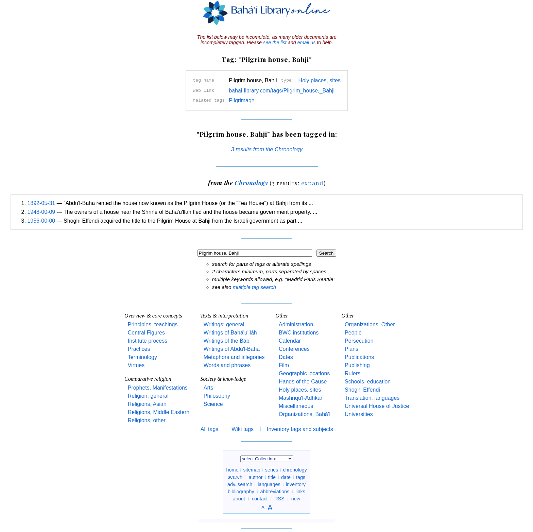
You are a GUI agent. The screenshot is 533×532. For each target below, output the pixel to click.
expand (312, 183)
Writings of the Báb (227, 341)
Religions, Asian (147, 404)
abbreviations (275, 491)
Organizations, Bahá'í (304, 414)
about (239, 498)
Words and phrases (227, 365)
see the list (275, 42)
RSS (279, 498)
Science (213, 404)
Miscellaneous (296, 406)
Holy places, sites (319, 80)
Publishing (357, 365)
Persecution (359, 341)
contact (260, 498)
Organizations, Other (370, 324)
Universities (359, 414)
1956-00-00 (41, 221)
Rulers (352, 373)
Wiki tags (242, 429)
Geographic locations (304, 373)
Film (284, 365)
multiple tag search (254, 287)
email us (306, 42)
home (232, 470)
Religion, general (148, 396)
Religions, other (147, 420)
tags (300, 477)
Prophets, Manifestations (158, 388)
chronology (295, 470)
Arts (208, 388)
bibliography (241, 491)
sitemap (251, 470)
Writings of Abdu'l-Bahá (232, 349)
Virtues (136, 365)
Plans (351, 349)
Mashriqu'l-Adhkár (300, 398)
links (300, 491)
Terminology (142, 357)
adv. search (239, 484)
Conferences (294, 349)
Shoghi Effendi (362, 390)
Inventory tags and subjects (300, 429)
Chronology (251, 183)
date (286, 477)
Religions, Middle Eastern (158, 412)
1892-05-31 (41, 203)
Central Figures (146, 333)
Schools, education (368, 381)
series (271, 470)
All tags (209, 429)
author (256, 477)
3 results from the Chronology (267, 149)
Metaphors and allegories (234, 357)
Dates (286, 357)
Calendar (290, 341)
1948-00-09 (41, 212)
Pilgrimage (242, 100)
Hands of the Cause (303, 381)
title (272, 477)
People (353, 333)
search (235, 477)
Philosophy (217, 396)
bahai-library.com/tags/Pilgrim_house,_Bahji (281, 90)
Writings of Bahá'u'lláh (230, 333)
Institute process (148, 341)
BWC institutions (299, 333)
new (295, 498)
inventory (296, 484)
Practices (139, 349)
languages (269, 484)
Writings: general (224, 324)
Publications (359, 357)
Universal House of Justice (377, 406)
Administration (296, 324)
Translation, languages (372, 398)
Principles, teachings (153, 324)
